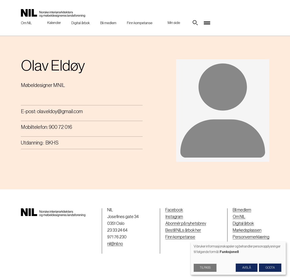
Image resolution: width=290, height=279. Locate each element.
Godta (270, 267)
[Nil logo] (53, 13)
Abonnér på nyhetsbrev (185, 223)
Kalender (54, 23)
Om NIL (26, 23)
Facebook (174, 210)
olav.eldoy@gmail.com (60, 111)
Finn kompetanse (139, 23)
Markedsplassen (247, 230)
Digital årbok (80, 23)
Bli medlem (108, 23)
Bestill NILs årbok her (183, 230)
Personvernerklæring (251, 237)
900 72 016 (60, 127)
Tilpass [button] (205, 267)
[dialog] (238, 258)
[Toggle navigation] (207, 22)
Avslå (246, 267)
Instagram (174, 217)
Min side (174, 23)
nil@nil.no (115, 244)
